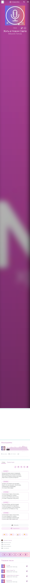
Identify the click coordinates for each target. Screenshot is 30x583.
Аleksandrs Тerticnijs (6, 540)
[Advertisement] (15, 424)
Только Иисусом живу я (12, 575)
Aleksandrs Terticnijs (15, 34)
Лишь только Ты (10, 570)
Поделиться (15, 528)
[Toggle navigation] (28, 2)
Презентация (10, 462)
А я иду (8, 565)
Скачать (15, 525)
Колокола (9, 580)
